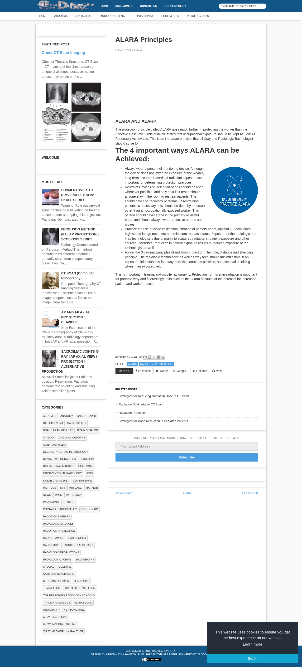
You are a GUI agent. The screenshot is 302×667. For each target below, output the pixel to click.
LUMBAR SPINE (82, 480)
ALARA (132, 364)
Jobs (89, 473)
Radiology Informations (61, 552)
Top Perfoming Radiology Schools (69, 595)
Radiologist (77, 537)
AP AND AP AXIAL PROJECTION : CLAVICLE (75, 317)
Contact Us (148, 6)
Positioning (145, 16)
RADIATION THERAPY (56, 516)
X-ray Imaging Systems (59, 624)
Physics (68, 502)
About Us (61, 16)
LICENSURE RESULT (56, 480)
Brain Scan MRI (88, 430)
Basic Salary (76, 423)
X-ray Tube (75, 631)
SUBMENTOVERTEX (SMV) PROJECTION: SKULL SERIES (77, 195)
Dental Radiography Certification (68, 459)
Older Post (250, 493)
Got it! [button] (253, 658)
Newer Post (124, 493)
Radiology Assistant (78, 545)
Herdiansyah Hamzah (121, 654)
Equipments (170, 16)
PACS (58, 494)
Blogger (203, 654)
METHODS (49, 487)
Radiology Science (112, 16)
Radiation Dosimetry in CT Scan (141, 404)
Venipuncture (74, 609)
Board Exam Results (58, 430)
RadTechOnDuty (163, 650)
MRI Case (75, 487)
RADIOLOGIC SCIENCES (58, 523)
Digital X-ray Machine (58, 466)
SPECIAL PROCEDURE (57, 566)
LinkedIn (201, 371)
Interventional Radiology (62, 473)
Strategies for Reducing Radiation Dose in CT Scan (154, 396)
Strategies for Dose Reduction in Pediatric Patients (153, 421)
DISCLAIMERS (124, 6)
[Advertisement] (151, 88)
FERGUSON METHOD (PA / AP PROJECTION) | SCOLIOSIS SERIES (80, 234)
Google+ (182, 371)
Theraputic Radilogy (80, 588)
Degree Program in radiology (65, 451)
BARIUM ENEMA (53, 423)
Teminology (52, 588)
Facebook (144, 371)
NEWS (47, 494)
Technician (81, 580)
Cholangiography (71, 437)
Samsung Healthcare (59, 573)
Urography (51, 609)
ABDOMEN (50, 415)
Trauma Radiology (56, 602)
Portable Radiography (60, 509)
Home (105, 6)
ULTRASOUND (83, 602)
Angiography (86, 415)
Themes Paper (167, 654)
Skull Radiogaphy (56, 580)
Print (219, 371)
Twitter (163, 371)
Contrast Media (55, 444)
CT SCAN (49, 437)
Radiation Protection (156, 364)
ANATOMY (66, 415)
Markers (92, 487)
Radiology (51, 545)
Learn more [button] (252, 644)
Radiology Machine (57, 559)
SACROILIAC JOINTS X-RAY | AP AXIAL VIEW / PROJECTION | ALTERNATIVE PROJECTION (70, 361)
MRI (62, 487)
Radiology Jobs (197, 16)
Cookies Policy (175, 6)
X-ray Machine (53, 631)
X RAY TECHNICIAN (55, 616)
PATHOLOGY (74, 494)
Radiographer (53, 537)
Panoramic (51, 502)
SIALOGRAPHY (84, 559)
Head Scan (85, 466)
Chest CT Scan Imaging (63, 52)
